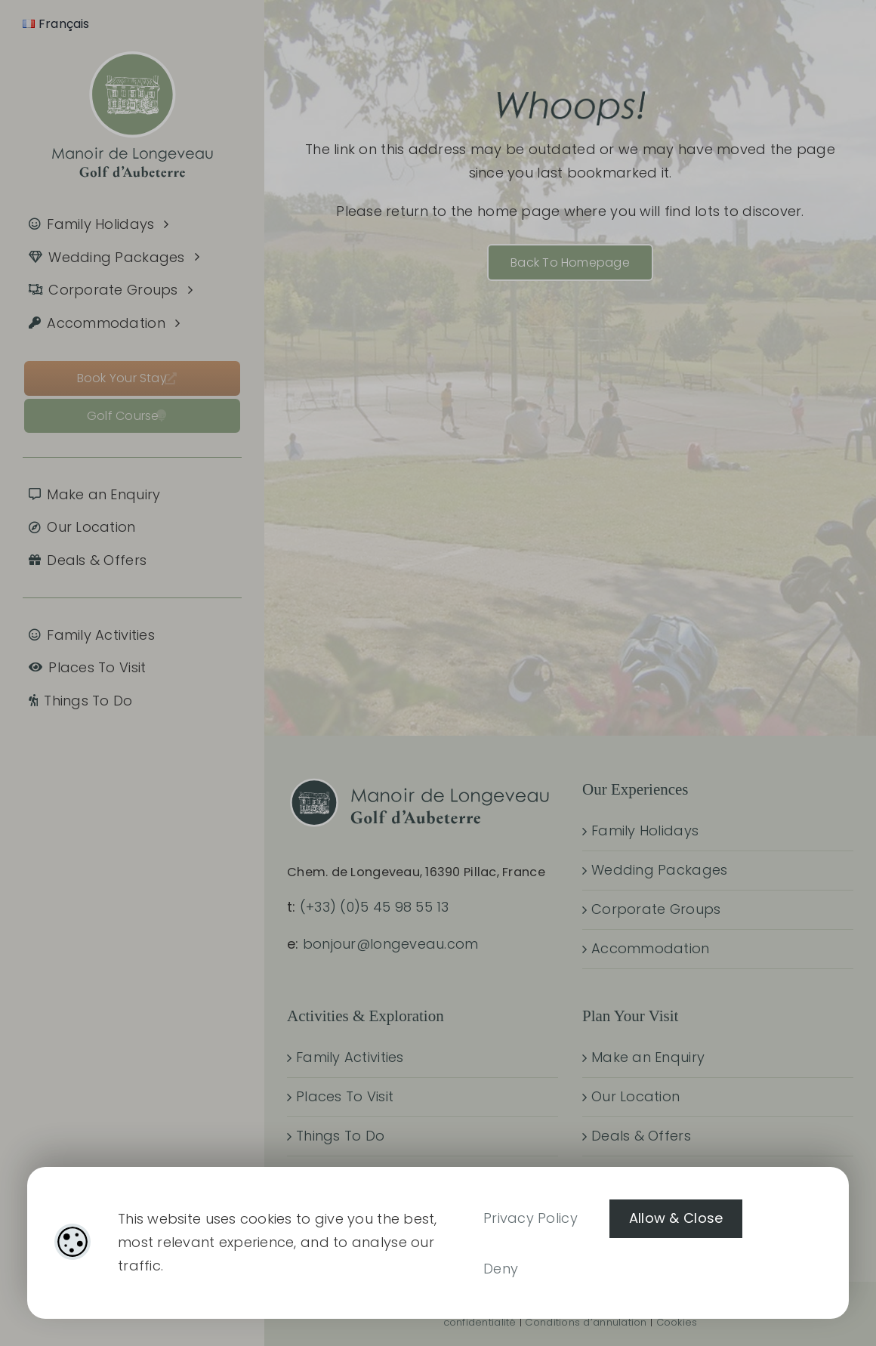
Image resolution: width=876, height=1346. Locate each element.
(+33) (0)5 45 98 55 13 (374, 906)
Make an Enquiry (648, 1057)
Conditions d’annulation (585, 1322)
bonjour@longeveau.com (391, 943)
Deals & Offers (641, 1135)
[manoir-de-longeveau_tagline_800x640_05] (132, 39)
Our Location (635, 1096)
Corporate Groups (655, 909)
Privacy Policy (530, 1218)
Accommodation (650, 948)
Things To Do (340, 1135)
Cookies (677, 1322)
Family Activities (350, 1057)
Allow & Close (676, 1218)
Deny (500, 1268)
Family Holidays (645, 830)
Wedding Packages (659, 869)
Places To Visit (344, 1096)
